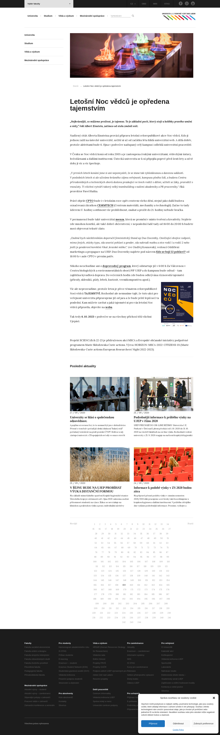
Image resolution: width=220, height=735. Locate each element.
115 (124, 566)
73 (155, 547)
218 (160, 608)
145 (102, 580)
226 (139, 613)
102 (109, 561)
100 (95, 561)
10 (144, 524)
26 (163, 529)
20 (124, 529)
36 (148, 533)
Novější (73, 523)
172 (139, 589)
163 (153, 585)
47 (142, 538)
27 (170, 529)
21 (131, 529)
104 (124, 561)
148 (124, 580)
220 (94, 613)
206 (150, 603)
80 (122, 552)
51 (168, 538)
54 (109, 543)
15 (93, 529)
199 (97, 603)
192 (123, 599)
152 (153, 580)
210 (103, 608)
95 (141, 557)
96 (148, 557)
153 (160, 580)
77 (103, 552)
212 (117, 608)
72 (148, 547)
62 (161, 543)
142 (160, 575)
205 (143, 603)
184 (145, 594)
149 (132, 580)
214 (131, 608)
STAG (167, 4)
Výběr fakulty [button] (49, 4)
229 (161, 613)
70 (135, 547)
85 (154, 552)
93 (128, 557)
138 (131, 575)
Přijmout (153, 723)
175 (160, 589)
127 (131, 571)
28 (96, 533)
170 (124, 589)
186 (160, 594)
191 (116, 599)
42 (108, 538)
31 (115, 533)
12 (155, 524)
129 (146, 571)
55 (115, 543)
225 (131, 613)
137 (124, 575)
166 (95, 589)
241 (169, 617)
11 (149, 524)
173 (146, 589)
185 (153, 594)
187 (167, 594)
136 (117, 575)
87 (167, 552)
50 (161, 538)
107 (146, 561)
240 (161, 617)
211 (110, 608)
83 (141, 552)
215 (139, 608)
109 (161, 561)
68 (122, 547)
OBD (144, 4)
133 (95, 575)
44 (122, 538)
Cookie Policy (178, 730)
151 (146, 580)
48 (148, 538)
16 (100, 529)
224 (123, 613)
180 (117, 594)
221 (101, 613)
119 (152, 566)
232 (101, 617)
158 (116, 585)
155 (95, 585)
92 (121, 557)
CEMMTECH (105, 205)
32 (122, 533)
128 (139, 571)
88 (95, 557)
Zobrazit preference (203, 723)
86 (161, 552)
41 (102, 538)
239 (154, 617)
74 (161, 547)
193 (131, 599)
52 (96, 543)
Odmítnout (178, 723)
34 (135, 533)
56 (122, 543)
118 (145, 566)
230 (169, 613)
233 (108, 617)
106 (139, 561)
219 (167, 608)
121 (166, 566)
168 (110, 589)
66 (109, 547)
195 (146, 599)
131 (160, 571)
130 (153, 571)
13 (162, 524)
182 (131, 594)
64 (96, 547)
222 (108, 613)
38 (161, 533)
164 (160, 585)
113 (110, 566)
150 (139, 580)
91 (115, 557)
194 (138, 599)
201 (112, 603)
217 (153, 608)
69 (129, 547)
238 (146, 617)
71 (142, 547)
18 (112, 529)
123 (102, 571)
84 (148, 552)
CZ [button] (133, 4)
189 (102, 599)
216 (146, 608)
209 (95, 608)
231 (93, 617)
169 (117, 589)
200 (104, 603)
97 (154, 557)
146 (110, 580)
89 (102, 557)
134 (102, 575)
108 (153, 561)
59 (141, 543)
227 (146, 613)
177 (95, 594)
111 (97, 566)
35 (141, 533)
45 (128, 538)
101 (102, 561)
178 (102, 594)
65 (102, 547)
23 (144, 529)
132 (167, 571)
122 (95, 571)
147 (117, 580)
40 (95, 538)
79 (115, 552)
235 (123, 617)
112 (103, 566)
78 (109, 552)
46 (135, 538)
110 (168, 561)
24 (150, 529)
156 (102, 585)
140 (146, 575)
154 (168, 580)
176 (167, 589)
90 (108, 557)
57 (128, 543)
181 (124, 594)
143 (167, 575)
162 (145, 585)
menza (120, 219)
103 (116, 561)
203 (127, 603)
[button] (213, 697)
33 (128, 533)
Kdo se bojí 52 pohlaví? (171, 251)
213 (124, 608)
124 (110, 571)
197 (160, 599)
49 (155, 538)
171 (132, 589)
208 (166, 603)
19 (118, 529)
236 (131, 617)
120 (159, 566)
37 (154, 533)
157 (109, 585)
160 (131, 585)
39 (167, 533)
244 (139, 622)
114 (117, 566)
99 (168, 557)
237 (139, 617)
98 (161, 557)
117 (138, 566)
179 (110, 594)
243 (131, 622)
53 (102, 543)
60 (148, 543)
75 (168, 547)
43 (115, 538)
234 (116, 617)
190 (109, 599)
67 (116, 547)
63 (167, 543)
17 (106, 529)
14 (168, 524)
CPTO (90, 200)
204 (135, 603)
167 (102, 589)
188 (94, 599)
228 (154, 613)
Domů (75, 86)
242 (124, 622)
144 (95, 580)
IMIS (155, 4)
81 (128, 552)
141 (153, 575)
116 (131, 566)
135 (109, 575)
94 (134, 557)
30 (109, 533)
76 (96, 552)
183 (138, 594)
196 (153, 599)
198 (168, 599)
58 (135, 543)
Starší (190, 523)
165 (168, 585)
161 (138, 585)
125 (117, 571)
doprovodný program (117, 266)
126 (124, 571)
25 (157, 529)
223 (116, 613)
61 (154, 543)
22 (137, 529)
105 (131, 561)
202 (119, 603)
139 (138, 575)
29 (102, 533)
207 (158, 603)
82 (135, 552)
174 (153, 589)
